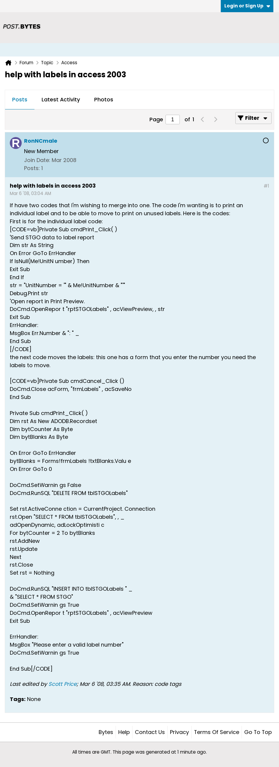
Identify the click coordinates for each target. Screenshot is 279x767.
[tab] (19, 100)
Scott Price (62, 684)
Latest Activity (61, 99)
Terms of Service (216, 732)
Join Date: (37, 160)
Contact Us (150, 732)
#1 (266, 186)
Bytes (106, 732)
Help (124, 732)
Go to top (258, 732)
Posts (19, 99)
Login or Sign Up (247, 6)
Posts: (32, 168)
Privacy (179, 732)
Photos (103, 99)
